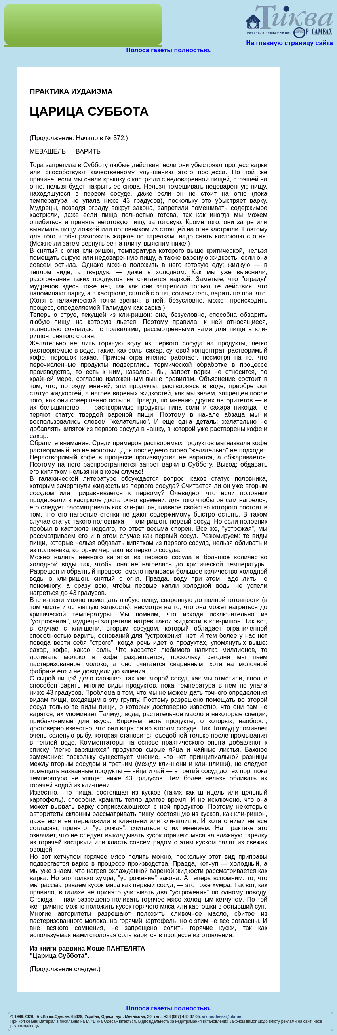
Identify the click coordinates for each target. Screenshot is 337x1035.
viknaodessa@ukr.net (222, 1016)
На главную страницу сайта (289, 43)
